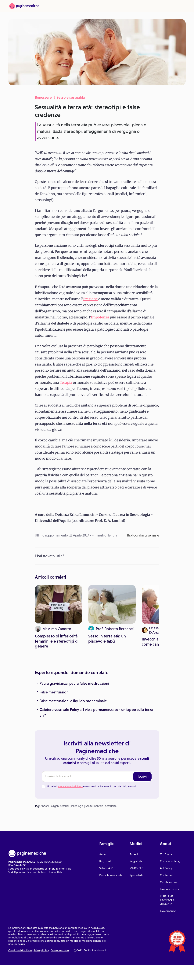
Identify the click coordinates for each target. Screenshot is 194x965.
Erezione (90, 299)
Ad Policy (166, 868)
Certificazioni (168, 882)
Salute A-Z (106, 868)
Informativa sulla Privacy (70, 786)
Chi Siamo (166, 854)
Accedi (103, 854)
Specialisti (136, 875)
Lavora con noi (169, 889)
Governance (168, 911)
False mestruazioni (55, 692)
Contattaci (166, 875)
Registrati (105, 861)
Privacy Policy (41, 950)
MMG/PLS (136, 868)
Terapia (66, 382)
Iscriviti (143, 776)
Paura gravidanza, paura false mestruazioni (74, 683)
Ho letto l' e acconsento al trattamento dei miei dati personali (91, 786)
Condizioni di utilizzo (20, 950)
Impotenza (100, 317)
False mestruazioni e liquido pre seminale (73, 701)
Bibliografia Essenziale (143, 535)
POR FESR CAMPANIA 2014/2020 (167, 900)
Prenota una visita (111, 875)
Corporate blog (170, 861)
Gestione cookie (60, 950)
